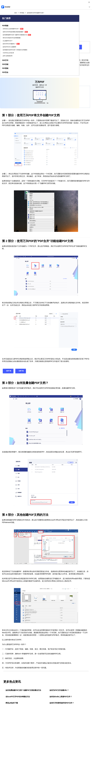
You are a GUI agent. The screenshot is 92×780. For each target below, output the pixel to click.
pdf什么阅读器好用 (5, 98)
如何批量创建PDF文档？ (21, 100)
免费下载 (64, 47)
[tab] (6, 39)
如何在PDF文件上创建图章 (5, 82)
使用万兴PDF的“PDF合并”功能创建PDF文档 (27, 97)
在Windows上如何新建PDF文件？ (5, 44)
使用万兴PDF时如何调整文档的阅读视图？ (5, 51)
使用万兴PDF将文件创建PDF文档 (23, 93)
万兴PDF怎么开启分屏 (5, 94)
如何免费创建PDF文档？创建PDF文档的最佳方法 (5, 59)
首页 (15, 13)
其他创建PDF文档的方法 (21, 104)
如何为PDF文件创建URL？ (5, 77)
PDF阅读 (23, 13)
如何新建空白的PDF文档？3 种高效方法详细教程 (5, 88)
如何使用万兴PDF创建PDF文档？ (39, 13)
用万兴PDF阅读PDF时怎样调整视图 (5, 66)
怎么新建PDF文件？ (5, 71)
